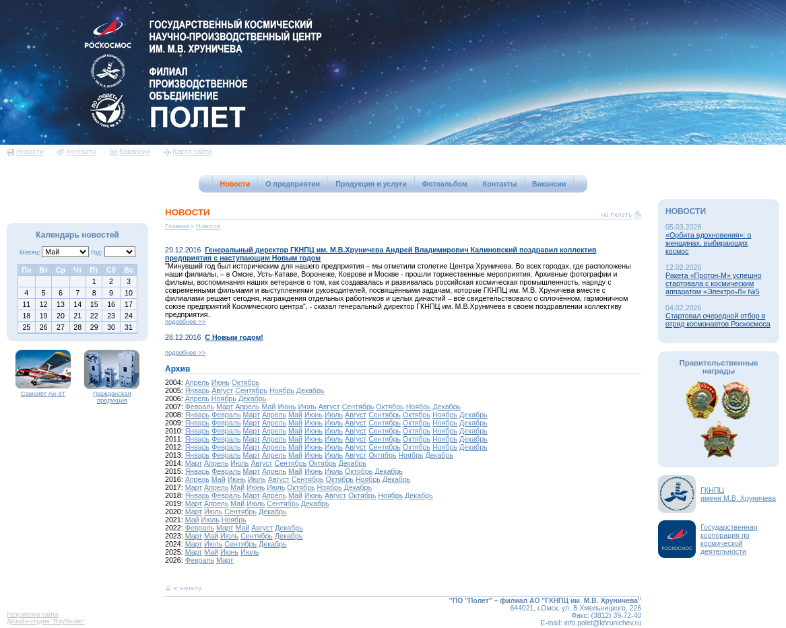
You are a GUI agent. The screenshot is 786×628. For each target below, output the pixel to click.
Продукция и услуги (371, 184)
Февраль (199, 407)
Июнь (220, 382)
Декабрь (310, 390)
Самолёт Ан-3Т (43, 391)
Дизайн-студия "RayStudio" (46, 621)
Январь (197, 390)
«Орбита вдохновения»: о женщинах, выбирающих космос (708, 243)
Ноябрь (281, 390)
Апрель (197, 382)
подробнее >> (185, 321)
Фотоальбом (444, 184)
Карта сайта (188, 151)
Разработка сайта (33, 614)
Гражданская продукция (112, 394)
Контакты (76, 151)
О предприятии (292, 184)
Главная (177, 226)
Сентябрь (251, 390)
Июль (307, 407)
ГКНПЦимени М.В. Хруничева (738, 494)
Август (222, 390)
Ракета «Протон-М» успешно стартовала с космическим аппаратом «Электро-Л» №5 (713, 283)
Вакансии (130, 151)
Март (225, 407)
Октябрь (245, 382)
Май (269, 407)
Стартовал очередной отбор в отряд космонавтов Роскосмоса (718, 320)
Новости (25, 151)
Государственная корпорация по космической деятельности (729, 539)
